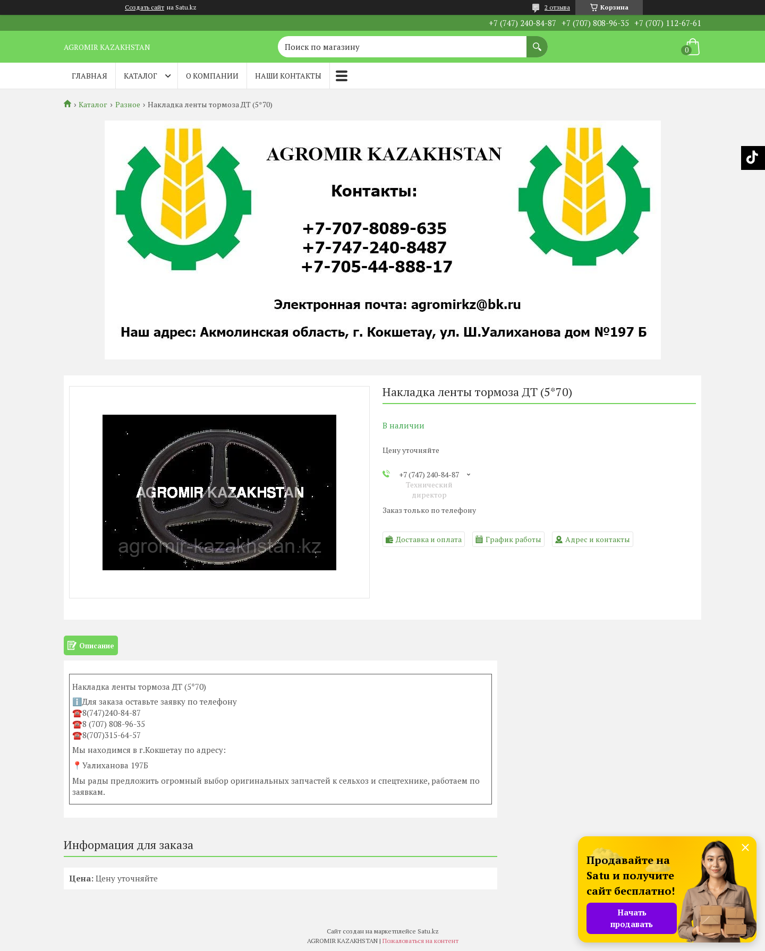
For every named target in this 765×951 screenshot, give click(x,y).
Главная (89, 76)
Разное (127, 104)
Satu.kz (428, 931)
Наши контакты (288, 76)
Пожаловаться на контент (420, 941)
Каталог (140, 76)
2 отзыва (557, 7)
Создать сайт (144, 7)
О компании (212, 76)
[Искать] (537, 41)
